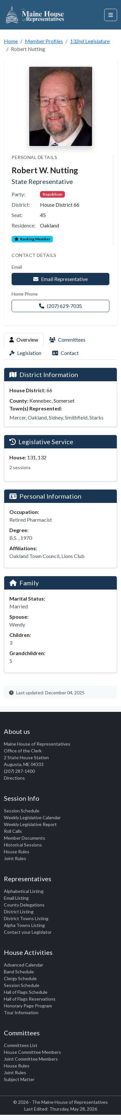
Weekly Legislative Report (30, 824)
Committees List (20, 1045)
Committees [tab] (67, 339)
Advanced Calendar (23, 965)
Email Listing (16, 898)
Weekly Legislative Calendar (32, 817)
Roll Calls (13, 831)
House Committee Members (32, 1052)
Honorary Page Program (28, 1005)
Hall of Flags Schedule (25, 992)
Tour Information (21, 1012)
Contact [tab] (65, 353)
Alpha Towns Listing (24, 925)
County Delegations (24, 904)
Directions (14, 778)
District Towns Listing (26, 918)
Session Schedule (21, 810)
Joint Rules (15, 858)
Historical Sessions (23, 844)
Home (11, 41)
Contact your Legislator (28, 932)
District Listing (19, 911)
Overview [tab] (23, 339)
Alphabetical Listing (24, 891)
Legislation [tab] (25, 353)
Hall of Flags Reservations (29, 999)
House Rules (16, 851)
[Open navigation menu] (110, 15)
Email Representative (60, 279)
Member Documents (24, 838)
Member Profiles (44, 41)
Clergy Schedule (20, 978)
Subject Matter (19, 1079)
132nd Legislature (90, 41)
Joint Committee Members (31, 1059)
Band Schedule (19, 971)
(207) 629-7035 (60, 306)
